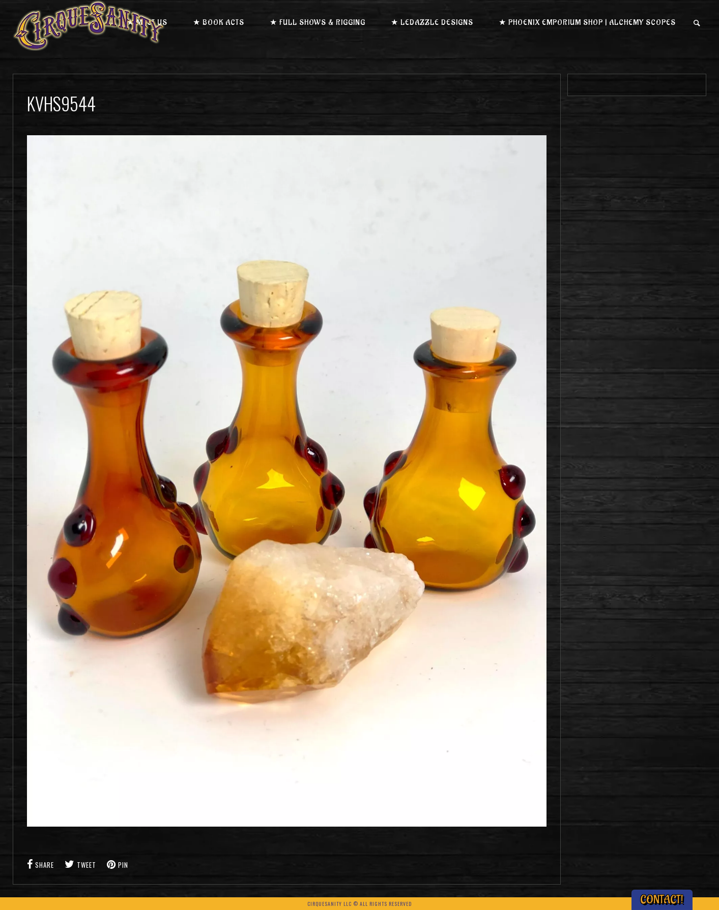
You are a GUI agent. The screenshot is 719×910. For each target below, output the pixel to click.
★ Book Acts (218, 22)
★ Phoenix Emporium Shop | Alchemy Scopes (587, 22)
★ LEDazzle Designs (432, 22)
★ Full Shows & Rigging (317, 22)
